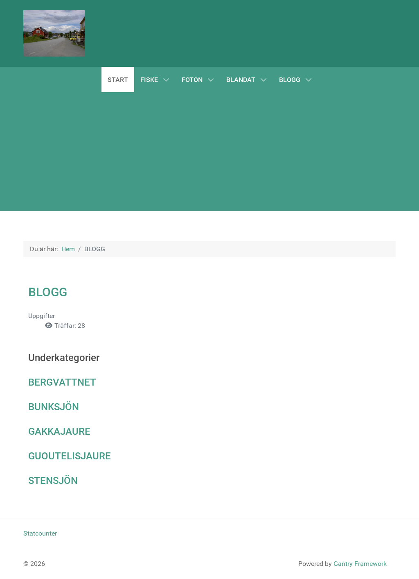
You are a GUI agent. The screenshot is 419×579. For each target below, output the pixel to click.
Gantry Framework (360, 564)
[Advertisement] (209, 149)
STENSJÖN (53, 480)
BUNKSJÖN (53, 407)
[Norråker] (54, 33)
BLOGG (47, 292)
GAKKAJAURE (59, 431)
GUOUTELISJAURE (69, 456)
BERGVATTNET (62, 382)
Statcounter (40, 533)
